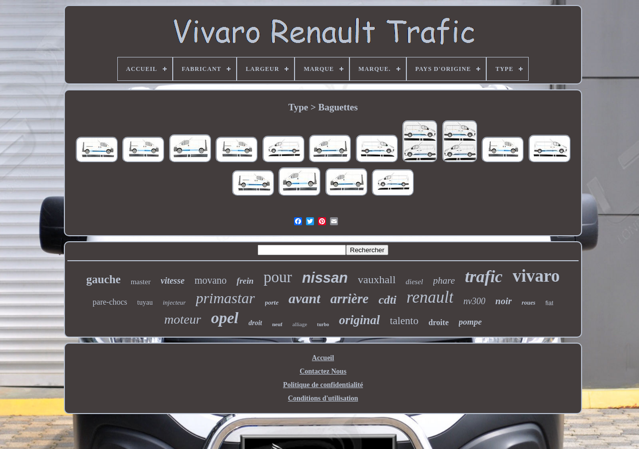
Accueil (323, 358)
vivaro (536, 276)
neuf (277, 324)
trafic (484, 276)
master (141, 282)
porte (272, 302)
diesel (414, 282)
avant (304, 298)
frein (245, 281)
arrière (349, 298)
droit (255, 323)
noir (503, 301)
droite (438, 322)
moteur (182, 319)
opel (225, 318)
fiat (549, 303)
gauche (103, 279)
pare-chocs (110, 302)
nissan (325, 278)
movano (211, 280)
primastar (225, 298)
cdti (387, 299)
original (359, 320)
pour (278, 277)
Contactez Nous (323, 371)
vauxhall (377, 279)
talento (404, 321)
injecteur (174, 302)
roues (528, 302)
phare (444, 280)
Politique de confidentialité (323, 385)
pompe (470, 322)
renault (429, 297)
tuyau (145, 302)
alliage (300, 324)
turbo (323, 324)
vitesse (173, 281)
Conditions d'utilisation (323, 398)
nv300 (474, 301)
